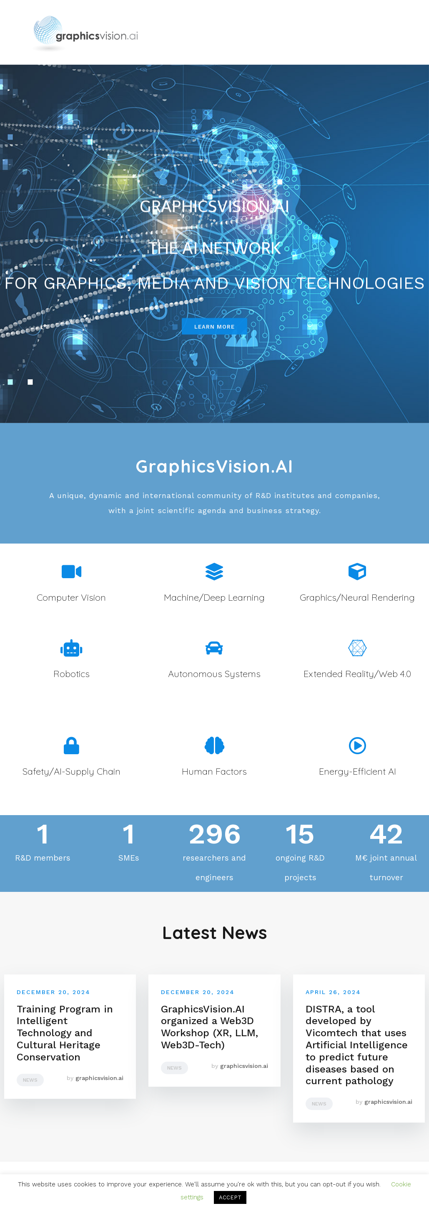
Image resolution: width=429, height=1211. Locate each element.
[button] (214, 332)
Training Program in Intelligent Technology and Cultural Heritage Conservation (65, 1033)
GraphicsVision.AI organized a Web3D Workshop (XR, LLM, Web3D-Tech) (209, 1027)
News (30, 1080)
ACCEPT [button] (230, 1197)
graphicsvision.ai (99, 1078)
